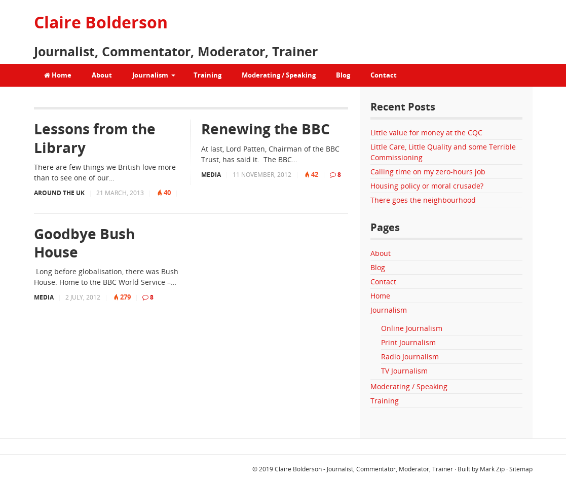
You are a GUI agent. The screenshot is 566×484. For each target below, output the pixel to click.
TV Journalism (404, 371)
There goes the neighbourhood (423, 200)
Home (57, 75)
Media (211, 174)
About (102, 75)
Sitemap (521, 469)
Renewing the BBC (265, 129)
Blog (343, 75)
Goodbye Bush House (84, 243)
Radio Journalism (410, 356)
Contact (383, 75)
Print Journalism (408, 342)
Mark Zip (492, 469)
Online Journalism (411, 328)
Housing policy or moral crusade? (426, 186)
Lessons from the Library (95, 138)
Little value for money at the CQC (426, 132)
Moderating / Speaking (279, 75)
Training (207, 75)
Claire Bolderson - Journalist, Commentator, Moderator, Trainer (364, 469)
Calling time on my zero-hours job (427, 171)
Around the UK (59, 193)
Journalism (150, 75)
